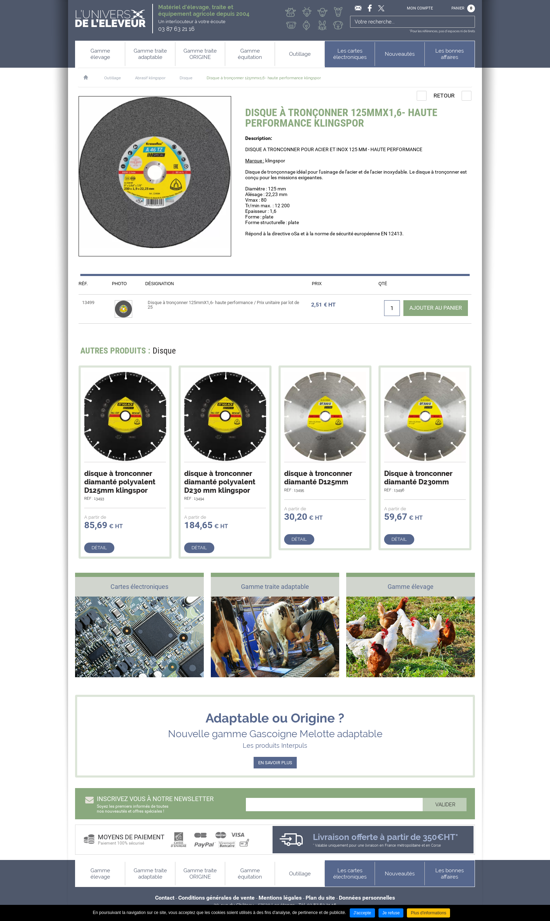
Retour (444, 95)
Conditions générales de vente (216, 897)
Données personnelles (367, 897)
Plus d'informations (428, 912)
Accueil (89, 77)
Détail (99, 547)
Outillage (112, 78)
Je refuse (391, 912)
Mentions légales (280, 897)
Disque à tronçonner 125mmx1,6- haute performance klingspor (264, 78)
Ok (469, 22)
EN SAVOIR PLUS (275, 762)
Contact (164, 897)
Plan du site (320, 897)
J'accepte (362, 912)
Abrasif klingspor (150, 78)
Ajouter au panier (435, 308)
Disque (186, 78)
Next (462, 353)
